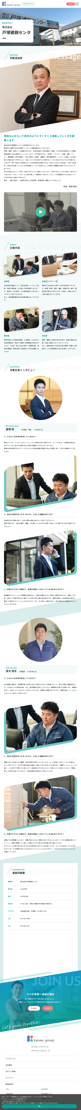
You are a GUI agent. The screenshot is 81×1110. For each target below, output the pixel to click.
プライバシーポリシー (39, 1051)
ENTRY (65, 4)
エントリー (10, 1078)
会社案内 (9, 1065)
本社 (7, 1089)
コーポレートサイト (38, 1047)
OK (73, 1104)
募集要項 (29, 1008)
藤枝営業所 (9, 1094)
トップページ (10, 1058)
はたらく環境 (10, 1071)
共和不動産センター (47, 1094)
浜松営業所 (44, 1089)
